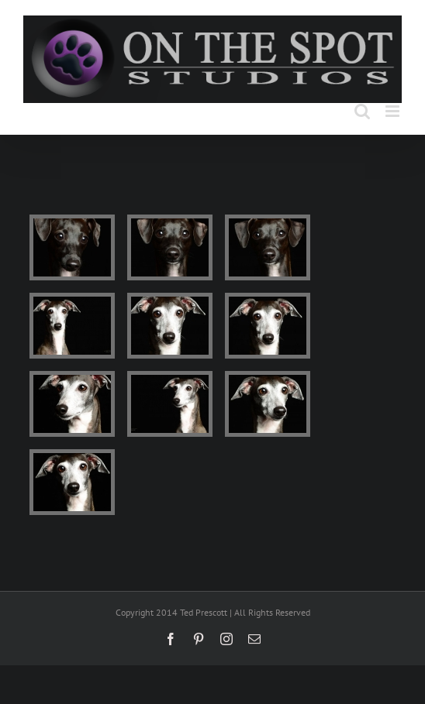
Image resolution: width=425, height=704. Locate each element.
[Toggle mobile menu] (393, 111)
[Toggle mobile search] (362, 111)
